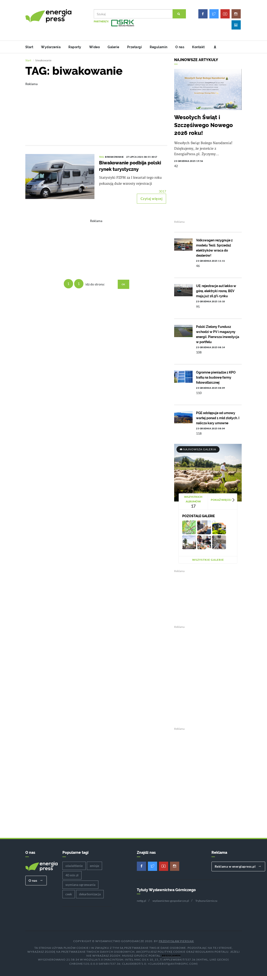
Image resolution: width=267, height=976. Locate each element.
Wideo (94, 47)
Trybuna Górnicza (206, 900)
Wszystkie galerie (208, 559)
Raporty (74, 47)
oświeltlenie (74, 866)
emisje (94, 866)
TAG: (102, 156)
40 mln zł (72, 875)
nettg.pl (141, 900)
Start (29, 47)
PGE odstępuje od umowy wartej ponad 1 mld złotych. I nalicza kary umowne (217, 418)
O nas (180, 47)
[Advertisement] (96, 110)
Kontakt (198, 47)
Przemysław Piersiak (176, 941)
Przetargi (134, 47)
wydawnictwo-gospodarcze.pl (171, 900)
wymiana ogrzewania (80, 885)
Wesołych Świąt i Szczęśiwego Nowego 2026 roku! (203, 125)
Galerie (113, 47)
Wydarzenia (51, 47)
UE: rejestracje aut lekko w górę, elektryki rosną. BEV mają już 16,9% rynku (216, 291)
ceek (68, 894)
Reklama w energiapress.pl (238, 866)
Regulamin (158, 47)
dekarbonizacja (90, 894)
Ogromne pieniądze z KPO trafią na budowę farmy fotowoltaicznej (216, 377)
